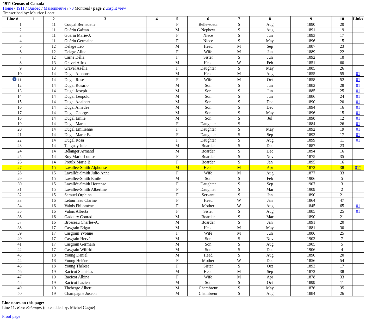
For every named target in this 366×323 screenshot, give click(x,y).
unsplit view (116, 8)
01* (358, 167)
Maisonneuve (55, 8)
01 (358, 73)
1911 (20, 8)
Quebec (34, 8)
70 (71, 8)
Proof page (11, 316)
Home (8, 8)
